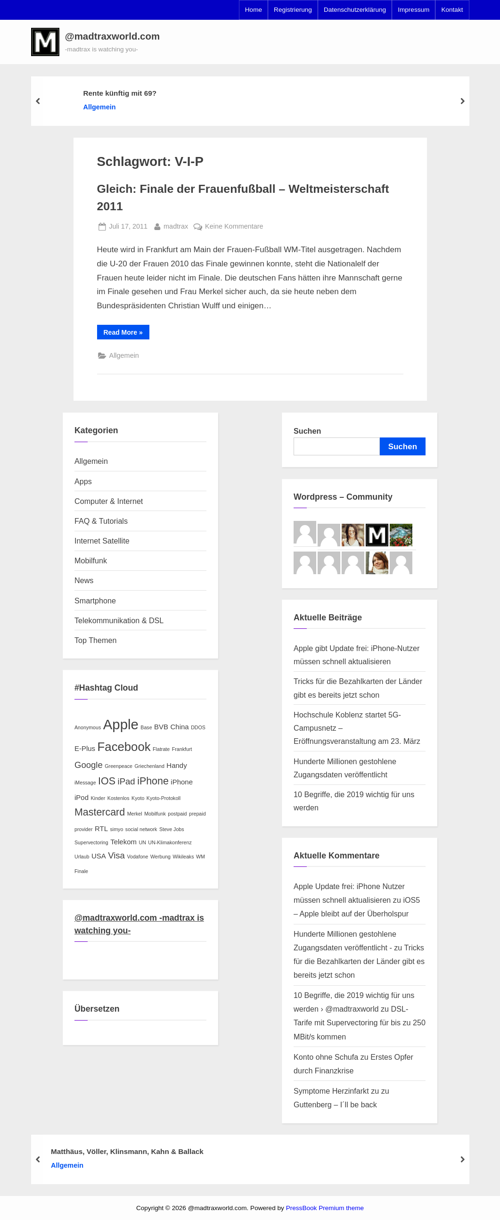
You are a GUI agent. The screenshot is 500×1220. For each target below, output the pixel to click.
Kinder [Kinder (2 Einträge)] (97, 798)
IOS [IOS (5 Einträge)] (106, 781)
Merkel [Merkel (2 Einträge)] (134, 813)
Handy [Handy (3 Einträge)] (176, 765)
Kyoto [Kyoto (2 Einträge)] (137, 798)
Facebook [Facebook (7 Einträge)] (124, 746)
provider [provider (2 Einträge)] (83, 829)
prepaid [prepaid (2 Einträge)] (197, 813)
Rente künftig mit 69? (119, 93)
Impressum (413, 9)
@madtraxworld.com (112, 36)
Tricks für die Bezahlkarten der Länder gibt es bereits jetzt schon (359, 961)
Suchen (307, 431)
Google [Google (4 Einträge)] (88, 765)
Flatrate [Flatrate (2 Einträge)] (161, 749)
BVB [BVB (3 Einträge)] (161, 727)
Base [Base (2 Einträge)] (146, 727)
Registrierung (293, 9)
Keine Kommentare (234, 226)
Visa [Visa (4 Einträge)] (116, 855)
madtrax (176, 225)
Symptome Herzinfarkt (331, 1091)
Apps (83, 481)
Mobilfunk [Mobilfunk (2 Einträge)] (155, 813)
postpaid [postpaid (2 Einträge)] (177, 813)
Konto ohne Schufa (326, 1057)
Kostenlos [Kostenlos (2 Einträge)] (118, 798)
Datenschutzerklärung (355, 9)
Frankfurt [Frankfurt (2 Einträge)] (182, 749)
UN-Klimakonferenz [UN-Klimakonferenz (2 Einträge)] (169, 842)
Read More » (126, 334)
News (83, 580)
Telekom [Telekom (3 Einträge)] (123, 842)
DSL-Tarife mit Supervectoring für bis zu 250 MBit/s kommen (360, 1022)
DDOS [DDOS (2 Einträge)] (198, 727)
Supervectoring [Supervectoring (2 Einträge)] (91, 842)
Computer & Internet (108, 501)
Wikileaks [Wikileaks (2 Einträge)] (183, 856)
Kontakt (452, 9)
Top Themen (95, 640)
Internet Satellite (102, 540)
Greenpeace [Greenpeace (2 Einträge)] (118, 766)
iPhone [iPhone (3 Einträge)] (182, 782)
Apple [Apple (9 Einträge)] (121, 724)
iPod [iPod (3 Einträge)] (81, 797)
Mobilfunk (90, 560)
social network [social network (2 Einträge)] (141, 829)
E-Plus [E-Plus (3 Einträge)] (84, 748)
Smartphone (95, 600)
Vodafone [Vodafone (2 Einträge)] (137, 856)
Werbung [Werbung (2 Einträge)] (160, 856)
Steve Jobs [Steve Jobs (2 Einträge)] (171, 829)
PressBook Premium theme (325, 1208)
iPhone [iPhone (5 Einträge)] (153, 781)
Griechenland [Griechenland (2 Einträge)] (149, 766)
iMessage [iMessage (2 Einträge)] (85, 782)
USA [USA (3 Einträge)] (98, 856)
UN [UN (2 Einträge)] (142, 842)
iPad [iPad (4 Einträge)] (126, 781)
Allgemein (99, 107)
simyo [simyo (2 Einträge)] (116, 829)
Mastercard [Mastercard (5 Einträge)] (99, 812)
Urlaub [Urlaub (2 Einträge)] (81, 856)
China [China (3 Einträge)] (180, 727)
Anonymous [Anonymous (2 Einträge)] (87, 727)
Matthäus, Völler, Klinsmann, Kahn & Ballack (127, 1151)
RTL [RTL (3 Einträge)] (101, 828)
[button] (45, 42)
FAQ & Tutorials (101, 521)
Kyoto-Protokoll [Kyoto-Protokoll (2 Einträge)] (163, 798)
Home (253, 9)
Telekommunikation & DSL (119, 620)
